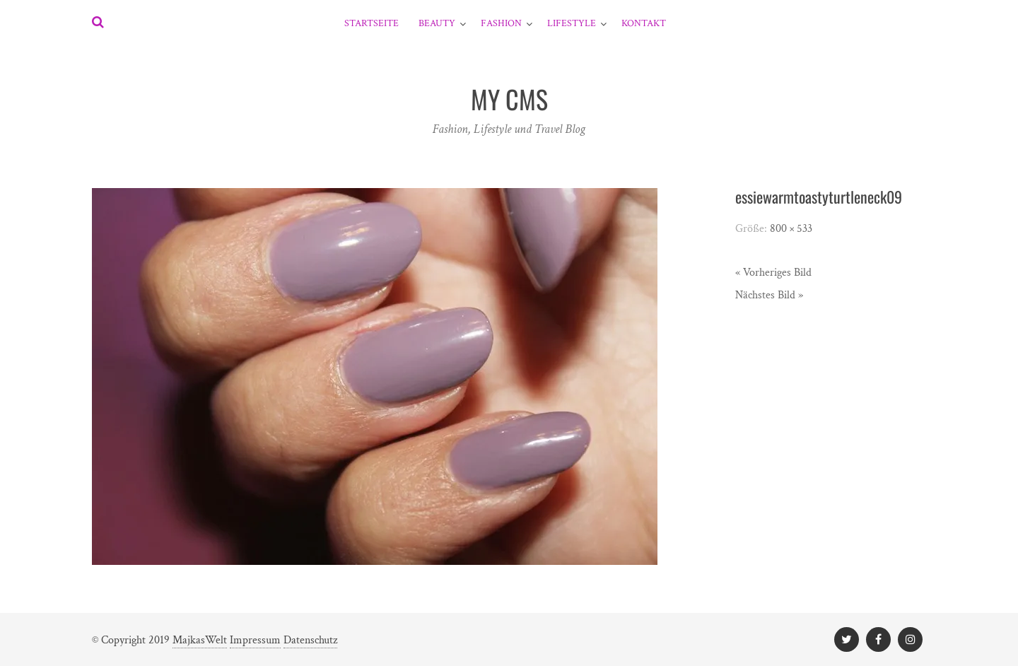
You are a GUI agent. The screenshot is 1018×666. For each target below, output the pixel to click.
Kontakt (643, 23)
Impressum (255, 640)
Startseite (371, 23)
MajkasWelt (199, 640)
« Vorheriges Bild (773, 272)
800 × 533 (791, 228)
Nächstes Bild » (769, 295)
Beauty (437, 23)
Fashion (501, 23)
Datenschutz (310, 640)
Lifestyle (571, 23)
